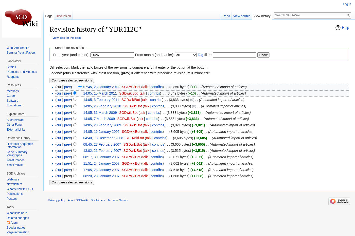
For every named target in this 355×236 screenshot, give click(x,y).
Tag (200, 55)
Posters (12, 198)
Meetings (13, 91)
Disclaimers (98, 200)
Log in (347, 4)
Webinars (13, 179)
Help (345, 28)
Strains (11, 67)
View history (261, 16)
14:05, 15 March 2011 (100, 93)
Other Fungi (14, 124)
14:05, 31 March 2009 (100, 113)
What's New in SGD (20, 189)
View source (241, 16)
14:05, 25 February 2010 (102, 106)
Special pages (16, 227)
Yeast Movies (15, 165)
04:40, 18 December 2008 (103, 138)
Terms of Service (118, 200)
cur (58, 93)
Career (11, 96)
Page (49, 16)
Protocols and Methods (22, 72)
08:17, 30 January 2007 (101, 157)
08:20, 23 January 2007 (101, 176)
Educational (14, 105)
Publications (15, 194)
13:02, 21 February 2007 (102, 151)
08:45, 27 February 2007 (102, 144)
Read (226, 16)
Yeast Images (15, 160)
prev (67, 87)
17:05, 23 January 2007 (101, 170)
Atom (14, 222)
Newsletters (14, 184)
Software (12, 100)
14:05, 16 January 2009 (101, 132)
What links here (17, 213)
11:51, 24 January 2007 (101, 163)
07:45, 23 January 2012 (101, 87)
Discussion (63, 16)
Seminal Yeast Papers (21, 52)
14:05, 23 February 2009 (102, 125)
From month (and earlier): (154, 55)
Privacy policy (56, 200)
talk (145, 87)
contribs (157, 87)
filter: (205, 55)
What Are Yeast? (18, 48)
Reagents (13, 77)
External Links (16, 129)
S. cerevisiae (15, 120)
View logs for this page (67, 37)
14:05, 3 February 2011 (101, 100)
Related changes (18, 218)
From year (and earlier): (71, 55)
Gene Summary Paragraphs (17, 153)
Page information (18, 232)
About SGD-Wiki (78, 200)
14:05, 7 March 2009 (99, 119)
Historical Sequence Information (20, 145)
